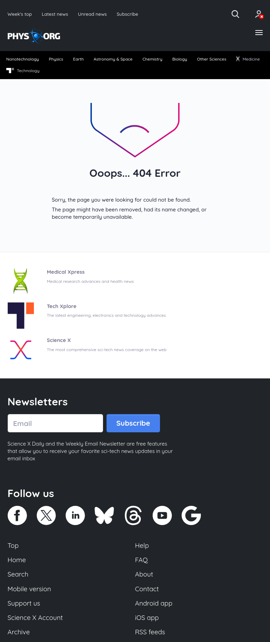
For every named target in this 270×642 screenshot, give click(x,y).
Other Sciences (211, 59)
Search (18, 574)
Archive (19, 632)
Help (142, 545)
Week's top (20, 14)
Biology (179, 59)
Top (13, 545)
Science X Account (35, 617)
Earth (78, 59)
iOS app (147, 617)
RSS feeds (150, 632)
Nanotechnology (22, 59)
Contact (147, 589)
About (144, 574)
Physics (56, 59)
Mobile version (29, 589)
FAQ (141, 560)
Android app (154, 603)
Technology (22, 71)
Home (17, 560)
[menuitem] (22, 59)
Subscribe (127, 14)
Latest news (55, 14)
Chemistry (152, 59)
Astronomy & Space (113, 59)
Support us (24, 603)
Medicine (248, 59)
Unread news (92, 14)
